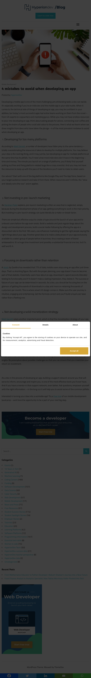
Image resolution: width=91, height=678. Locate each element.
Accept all (74, 351)
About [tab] (75, 325)
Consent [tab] (15, 325)
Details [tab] (46, 325)
